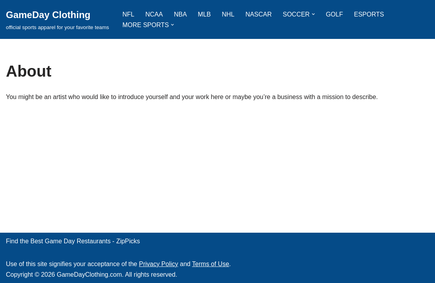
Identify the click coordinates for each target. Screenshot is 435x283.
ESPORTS (369, 14)
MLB (204, 14)
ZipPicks (128, 241)
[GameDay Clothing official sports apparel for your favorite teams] (57, 19)
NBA (180, 14)
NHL (228, 14)
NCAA (154, 14)
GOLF (334, 14)
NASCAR (259, 14)
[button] (313, 14)
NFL (128, 14)
